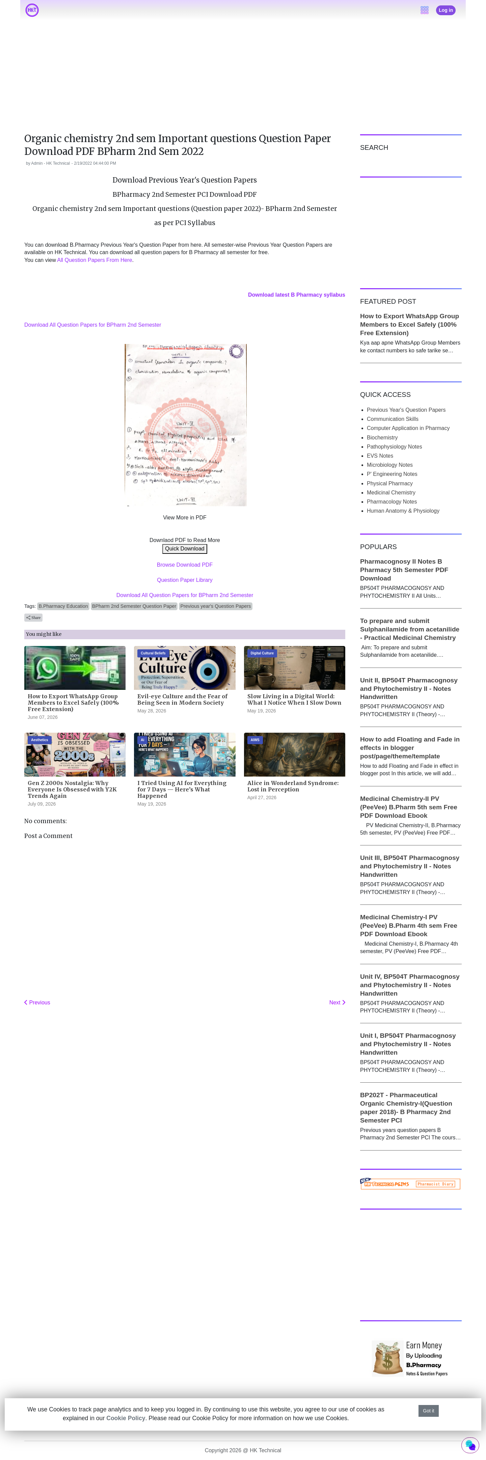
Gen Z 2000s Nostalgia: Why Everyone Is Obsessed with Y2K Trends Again (72, 789)
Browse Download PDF (185, 565)
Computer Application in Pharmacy (408, 428)
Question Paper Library (185, 580)
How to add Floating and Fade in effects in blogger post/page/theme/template (410, 748)
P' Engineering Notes (392, 474)
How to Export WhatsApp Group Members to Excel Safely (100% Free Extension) (73, 702)
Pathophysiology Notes (394, 447)
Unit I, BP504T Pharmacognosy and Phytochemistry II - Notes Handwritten (408, 1044)
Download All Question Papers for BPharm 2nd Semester (92, 325)
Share (33, 617)
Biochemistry (382, 437)
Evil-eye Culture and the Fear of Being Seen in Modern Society (182, 699)
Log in (446, 10)
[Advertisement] (243, 80)
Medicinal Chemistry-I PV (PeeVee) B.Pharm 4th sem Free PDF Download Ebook (408, 926)
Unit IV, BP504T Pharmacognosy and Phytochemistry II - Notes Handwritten (410, 985)
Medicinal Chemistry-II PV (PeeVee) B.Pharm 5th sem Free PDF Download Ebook (408, 807)
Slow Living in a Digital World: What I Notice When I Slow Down (294, 699)
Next (337, 1002)
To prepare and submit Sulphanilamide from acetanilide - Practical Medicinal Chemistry (409, 629)
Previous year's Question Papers (215, 606)
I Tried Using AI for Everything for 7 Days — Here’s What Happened (181, 789)
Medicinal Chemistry (391, 492)
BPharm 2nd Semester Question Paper (134, 606)
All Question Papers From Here (94, 260)
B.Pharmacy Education (63, 606)
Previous (37, 1002)
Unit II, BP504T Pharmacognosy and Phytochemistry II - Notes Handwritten (409, 689)
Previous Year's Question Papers (406, 410)
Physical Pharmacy (390, 483)
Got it (428, 1410)
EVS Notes (380, 456)
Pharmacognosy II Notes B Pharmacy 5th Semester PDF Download (404, 570)
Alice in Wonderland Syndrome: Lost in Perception (293, 786)
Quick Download (185, 548)
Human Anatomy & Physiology (403, 511)
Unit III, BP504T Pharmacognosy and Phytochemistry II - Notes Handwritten (409, 866)
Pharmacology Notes (392, 502)
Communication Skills (392, 419)
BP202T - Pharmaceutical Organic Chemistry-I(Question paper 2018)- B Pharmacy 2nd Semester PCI (406, 1107)
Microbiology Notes (390, 465)
